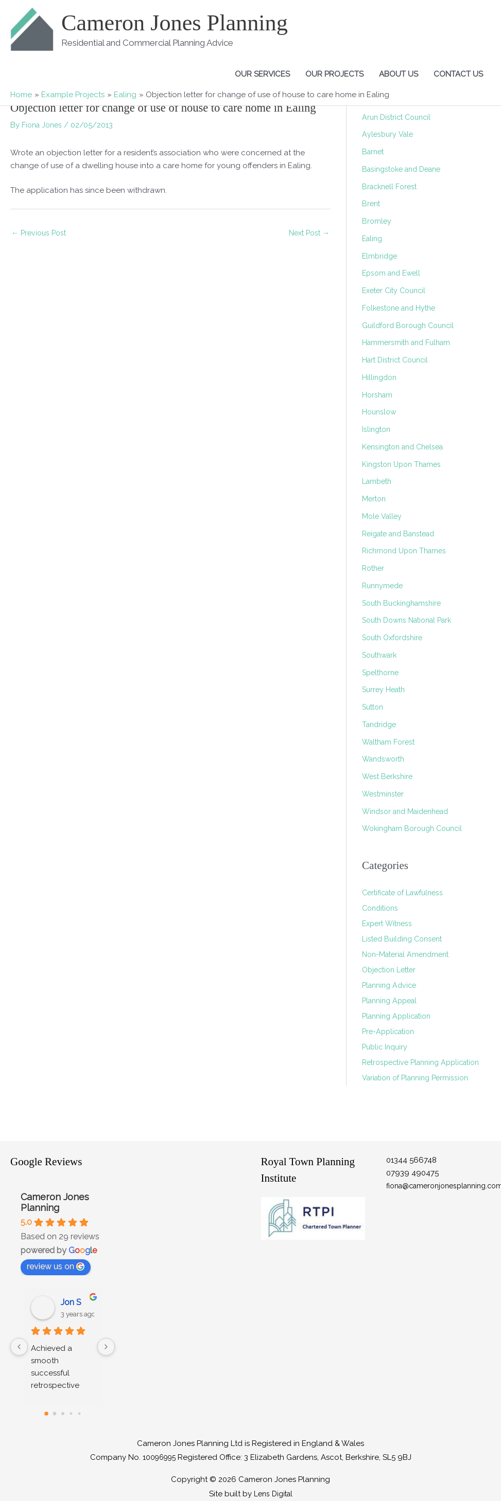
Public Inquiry (386, 1047)
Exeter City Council (396, 290)
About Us (398, 74)
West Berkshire (389, 776)
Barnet (374, 151)
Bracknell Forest (391, 186)
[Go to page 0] (46, 1414)
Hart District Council (398, 360)
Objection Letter (391, 969)
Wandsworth (385, 759)
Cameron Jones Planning (181, 22)
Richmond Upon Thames (407, 550)
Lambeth (378, 481)
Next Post (307, 233)
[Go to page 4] (79, 1413)
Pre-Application (390, 1031)
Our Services (262, 74)
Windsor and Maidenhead (409, 811)
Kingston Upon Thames (404, 464)
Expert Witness (389, 923)
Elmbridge (381, 256)
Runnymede (384, 585)
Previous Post (40, 233)
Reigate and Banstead (403, 533)
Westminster (384, 794)
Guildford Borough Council (411, 325)
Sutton (374, 707)
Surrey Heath (385, 689)
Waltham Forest (391, 742)
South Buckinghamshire (405, 603)
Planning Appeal (392, 1000)
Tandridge (380, 724)
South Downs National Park (412, 620)
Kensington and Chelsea (407, 446)
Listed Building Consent (405, 939)
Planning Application (400, 1016)
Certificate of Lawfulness (407, 892)
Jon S (71, 1302)
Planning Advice (391, 985)
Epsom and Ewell (393, 273)
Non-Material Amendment (409, 954)
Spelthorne (382, 672)
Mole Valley (383, 516)
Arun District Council (399, 117)
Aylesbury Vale (388, 134)
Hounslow (380, 412)
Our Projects (334, 74)
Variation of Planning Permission (420, 1093)
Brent (372, 203)
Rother (374, 568)
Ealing (373, 238)
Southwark (381, 655)
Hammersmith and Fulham (409, 342)
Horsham (378, 395)
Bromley (377, 221)
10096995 (159, 1457)
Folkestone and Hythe (402, 308)
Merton (375, 498)
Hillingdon (380, 377)
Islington (377, 429)
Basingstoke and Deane (406, 169)
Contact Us (458, 74)
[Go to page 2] (62, 1413)
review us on (55, 1266)
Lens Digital (273, 1493)
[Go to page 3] (71, 1413)
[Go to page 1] (54, 1413)
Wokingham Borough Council (416, 828)
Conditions (382, 908)
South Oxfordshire (395, 637)
